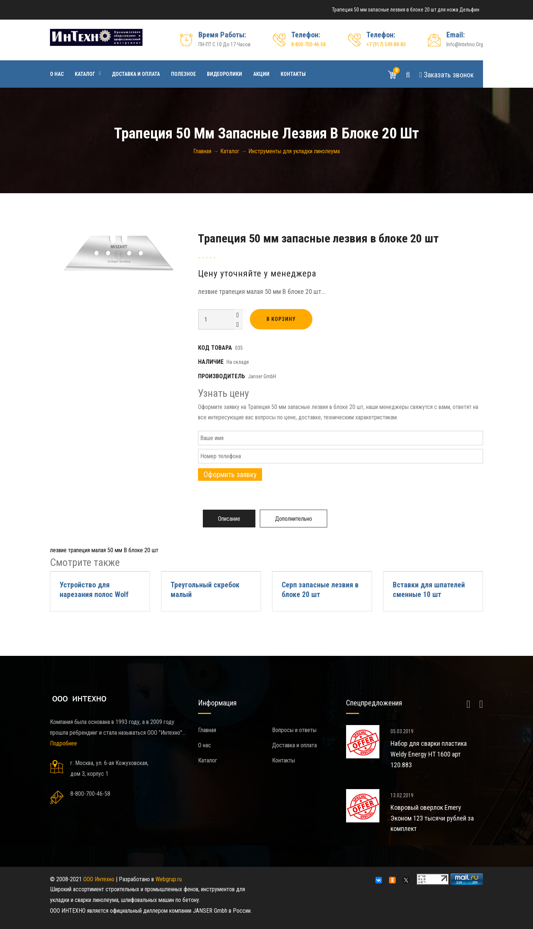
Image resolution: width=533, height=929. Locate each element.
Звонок (446, 74)
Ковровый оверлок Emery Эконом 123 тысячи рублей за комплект (432, 818)
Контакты (293, 74)
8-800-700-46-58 (308, 44)
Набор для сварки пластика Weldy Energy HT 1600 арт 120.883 (428, 754)
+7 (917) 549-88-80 (386, 44)
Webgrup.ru (168, 879)
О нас (57, 74)
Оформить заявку (230, 474)
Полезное (183, 74)
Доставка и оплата (136, 74)
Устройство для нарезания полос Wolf (94, 589)
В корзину (281, 319)
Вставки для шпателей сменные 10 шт (429, 589)
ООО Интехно (98, 879)
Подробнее (63, 743)
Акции (261, 74)
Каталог (85, 74)
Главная (207, 730)
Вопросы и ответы (294, 730)
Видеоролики (224, 74)
